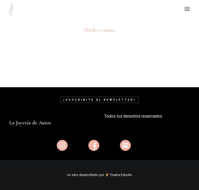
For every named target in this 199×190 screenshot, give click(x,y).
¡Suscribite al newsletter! (99, 99)
